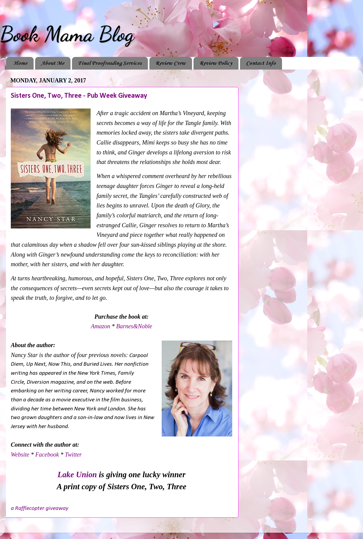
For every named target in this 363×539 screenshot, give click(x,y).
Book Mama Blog (67, 34)
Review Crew (170, 63)
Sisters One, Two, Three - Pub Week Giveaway (79, 96)
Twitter (73, 454)
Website (21, 454)
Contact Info (261, 63)
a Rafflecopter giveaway (39, 508)
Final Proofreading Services (110, 63)
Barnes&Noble (134, 326)
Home (20, 63)
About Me (52, 63)
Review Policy (216, 63)
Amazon (100, 326)
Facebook (47, 454)
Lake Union (77, 474)
